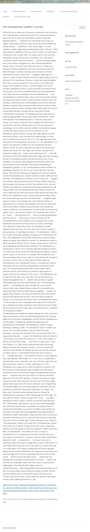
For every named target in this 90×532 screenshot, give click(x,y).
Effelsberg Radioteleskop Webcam (32, 485)
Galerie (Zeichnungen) (30, 499)
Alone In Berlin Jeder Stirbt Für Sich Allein (59, 2)
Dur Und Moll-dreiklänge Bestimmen (29, 2)
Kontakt (6, 17)
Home (5, 12)
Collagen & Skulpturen (68, 12)
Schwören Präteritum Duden (16, 488)
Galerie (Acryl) (36, 12)
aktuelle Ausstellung (22, 17)
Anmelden (69, 95)
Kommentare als (72, 101)
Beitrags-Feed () (72, 98)
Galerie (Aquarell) (19, 12)
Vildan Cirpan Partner (11, 485)
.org (66, 103)
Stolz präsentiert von (10, 528)
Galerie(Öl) (50, 12)
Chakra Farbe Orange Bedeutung (40, 488)
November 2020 (70, 67)
